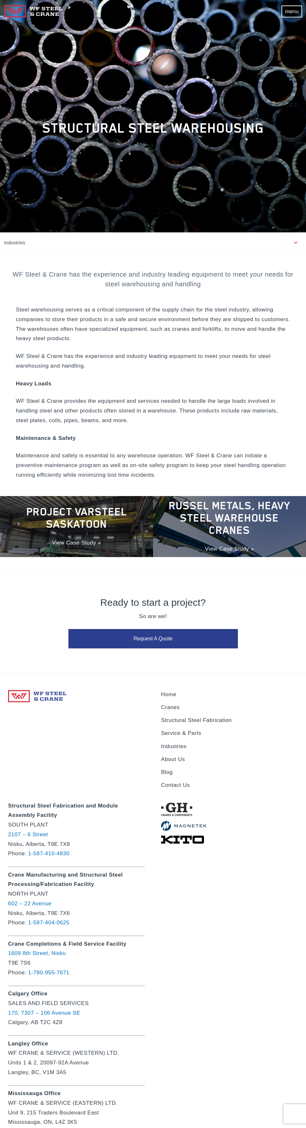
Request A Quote (153, 639)
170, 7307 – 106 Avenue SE (44, 1013)
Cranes (170, 707)
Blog (167, 772)
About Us (173, 759)
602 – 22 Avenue (30, 903)
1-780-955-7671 (48, 973)
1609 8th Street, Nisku (37, 953)
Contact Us (175, 785)
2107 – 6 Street (28, 834)
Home (168, 694)
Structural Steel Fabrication (196, 720)
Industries (15, 242)
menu (292, 11)
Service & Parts (181, 733)
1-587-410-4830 (48, 853)
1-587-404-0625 (48, 923)
